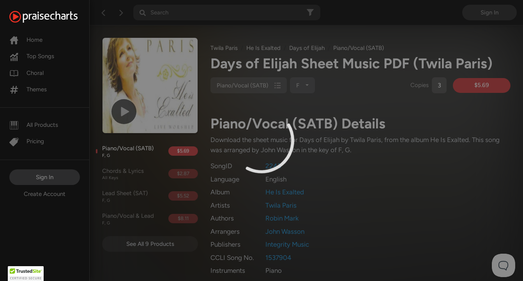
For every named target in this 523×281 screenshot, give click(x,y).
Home (25, 39)
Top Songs (31, 56)
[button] (26, 273)
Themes (28, 89)
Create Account (44, 193)
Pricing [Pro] (26, 141)
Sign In (44, 177)
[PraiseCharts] (53, 17)
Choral (26, 72)
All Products (33, 124)
